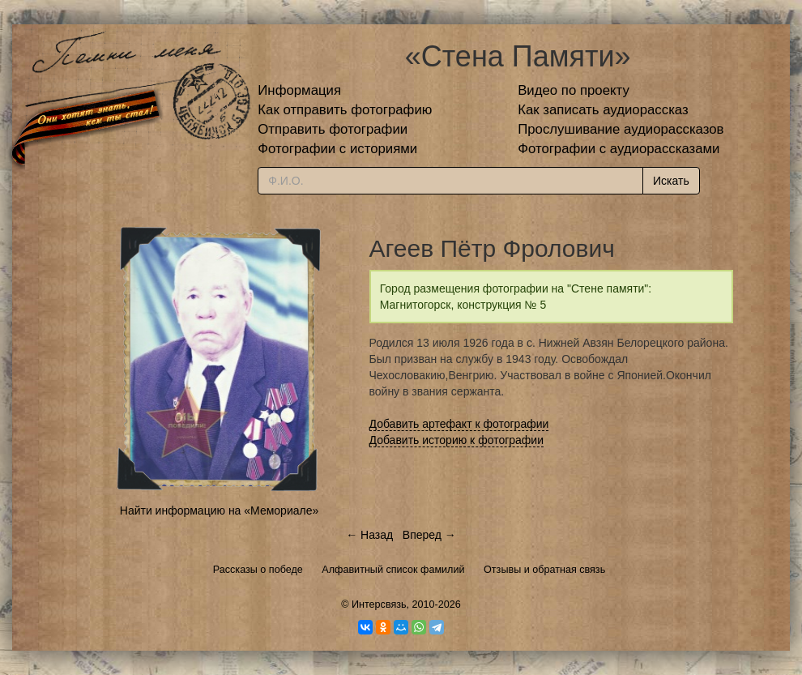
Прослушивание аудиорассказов (620, 129)
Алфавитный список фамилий (393, 569)
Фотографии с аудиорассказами (618, 148)
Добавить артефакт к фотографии (459, 423)
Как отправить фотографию (345, 109)
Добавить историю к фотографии (456, 440)
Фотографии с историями (337, 148)
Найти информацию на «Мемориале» (219, 510)
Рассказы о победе (258, 569)
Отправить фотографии (332, 129)
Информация (299, 90)
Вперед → (429, 534)
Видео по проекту (573, 90)
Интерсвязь (379, 604)
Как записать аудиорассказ (603, 109)
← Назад (369, 534)
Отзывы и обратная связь (544, 569)
